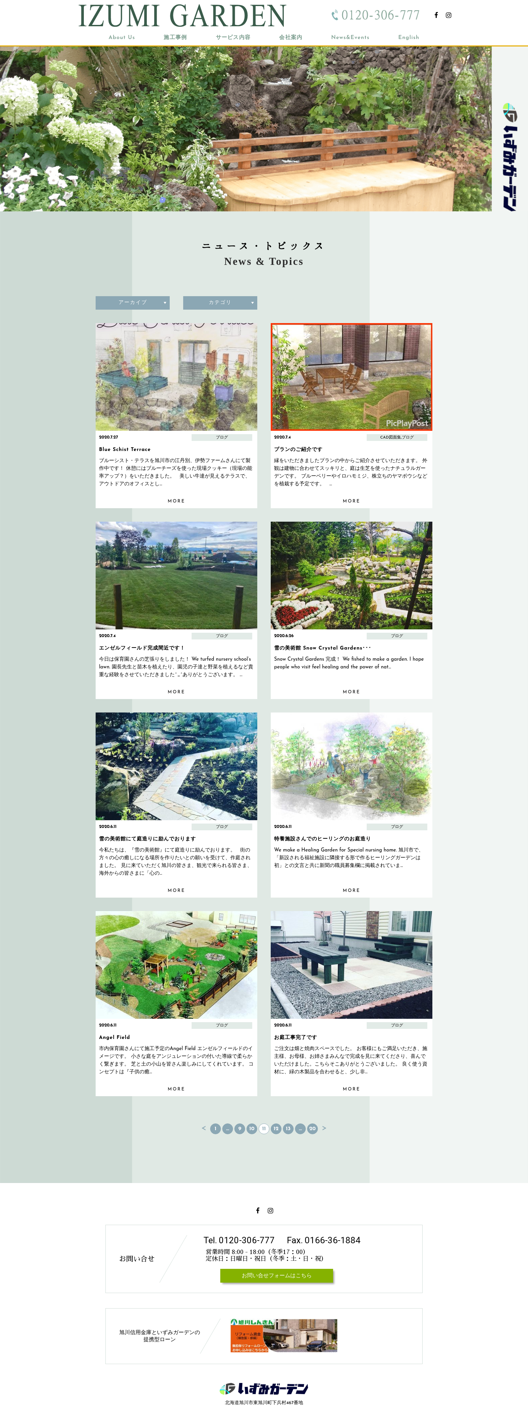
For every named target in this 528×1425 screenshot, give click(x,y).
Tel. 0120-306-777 (239, 1240)
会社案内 (290, 37)
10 (252, 1129)
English (409, 37)
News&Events (350, 37)
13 (288, 1129)
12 (276, 1129)
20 (312, 1129)
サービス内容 (233, 37)
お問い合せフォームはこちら (276, 1276)
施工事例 (175, 37)
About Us (122, 37)
